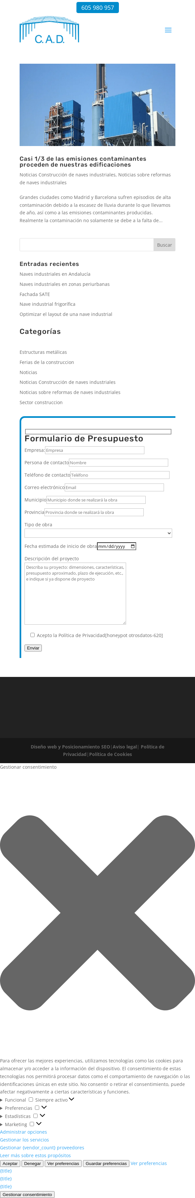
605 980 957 (97, 7)
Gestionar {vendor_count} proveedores (42, 1147)
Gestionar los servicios (24, 1140)
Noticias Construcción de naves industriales (68, 175)
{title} (6, 1171)
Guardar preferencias (106, 1163)
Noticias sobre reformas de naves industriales (70, 392)
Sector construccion (41, 402)
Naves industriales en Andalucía (55, 274)
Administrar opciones (23, 1132)
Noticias (28, 372)
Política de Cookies (110, 754)
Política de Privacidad (81, 635)
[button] (97, 914)
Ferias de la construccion (47, 362)
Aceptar (10, 1163)
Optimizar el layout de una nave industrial (66, 314)
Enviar (33, 648)
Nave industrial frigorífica (47, 304)
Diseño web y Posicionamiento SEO (70, 747)
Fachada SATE (35, 294)
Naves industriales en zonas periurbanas (65, 284)
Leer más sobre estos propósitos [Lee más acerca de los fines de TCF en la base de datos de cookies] (35, 1155)
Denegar (32, 1163)
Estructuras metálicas (43, 352)
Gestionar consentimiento (27, 1194)
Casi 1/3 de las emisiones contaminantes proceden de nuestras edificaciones (83, 161)
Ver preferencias (63, 1163)
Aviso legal (125, 747)
